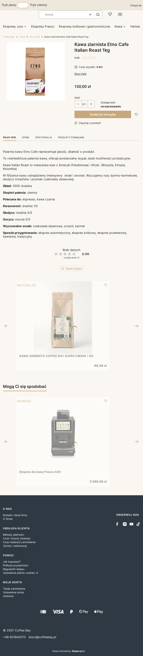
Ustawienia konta (13, 592)
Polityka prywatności (15, 565)
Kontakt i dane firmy (15, 515)
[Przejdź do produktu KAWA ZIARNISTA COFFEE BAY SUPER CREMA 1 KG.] (62, 317)
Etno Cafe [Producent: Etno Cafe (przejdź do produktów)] (80, 73)
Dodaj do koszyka (103, 114)
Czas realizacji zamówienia (19, 542)
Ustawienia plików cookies (19, 572)
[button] (98, 14)
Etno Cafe (35, 36)
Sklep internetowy (67, 651)
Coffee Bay (9, 36)
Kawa (22, 36)
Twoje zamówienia (14, 588)
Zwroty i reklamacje (15, 545)
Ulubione (8, 596)
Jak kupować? (12, 561)
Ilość (77, 97)
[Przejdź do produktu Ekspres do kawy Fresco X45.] (62, 433)
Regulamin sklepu (13, 569)
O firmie (7, 518)
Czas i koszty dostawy (17, 538)
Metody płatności (13, 534)
